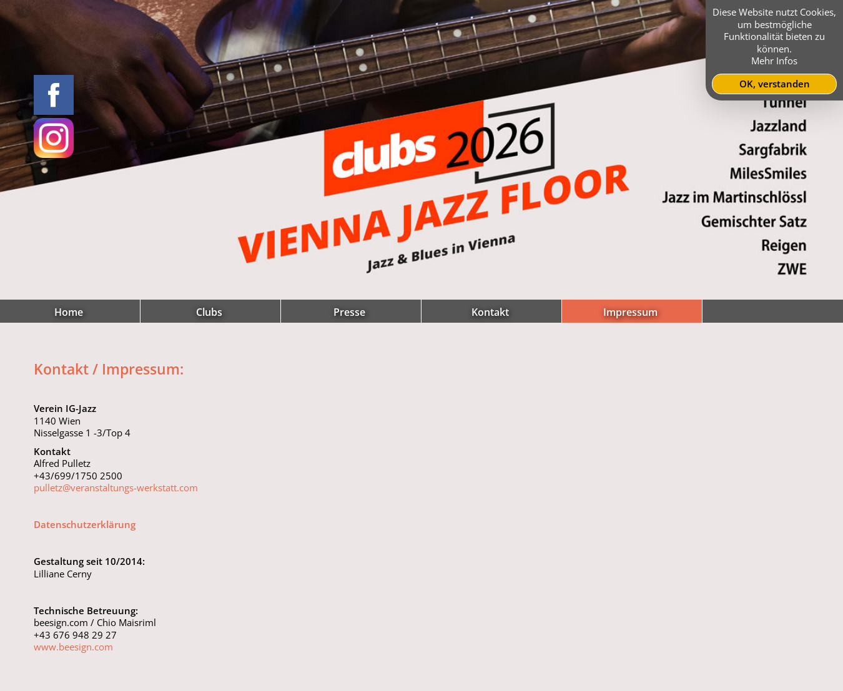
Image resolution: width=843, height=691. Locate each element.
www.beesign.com (73, 646)
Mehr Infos (774, 60)
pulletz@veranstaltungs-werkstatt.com (116, 487)
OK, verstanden (774, 83)
